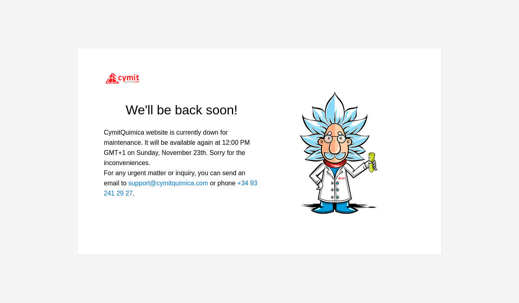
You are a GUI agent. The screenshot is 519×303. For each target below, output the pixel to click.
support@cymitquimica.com (168, 183)
